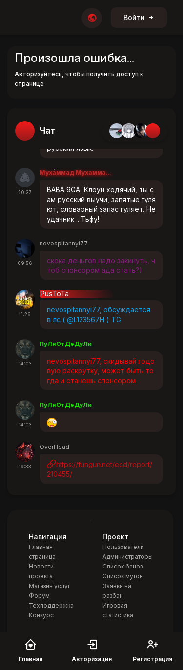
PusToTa (54, 294)
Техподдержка (51, 605)
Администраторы (127, 556)
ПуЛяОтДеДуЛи (66, 343)
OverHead (54, 446)
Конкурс (41, 615)
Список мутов (122, 576)
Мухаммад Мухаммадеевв (76, 172)
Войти (138, 17)
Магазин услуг (49, 585)
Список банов (122, 566)
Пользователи (123, 546)
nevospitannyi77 (64, 243)
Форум (39, 595)
